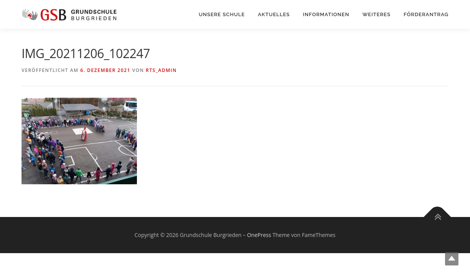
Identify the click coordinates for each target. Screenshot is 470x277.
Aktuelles (274, 14)
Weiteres (376, 14)
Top (451, 258)
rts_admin (161, 70)
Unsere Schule (222, 14)
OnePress (259, 235)
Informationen (326, 14)
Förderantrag (425, 14)
